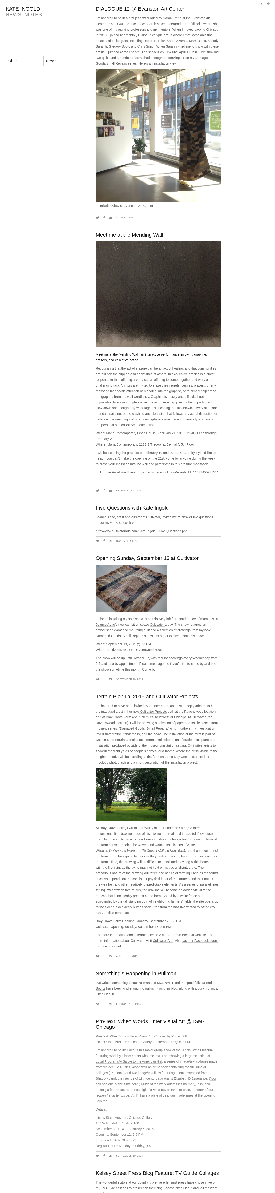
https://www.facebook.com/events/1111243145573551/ (178, 472)
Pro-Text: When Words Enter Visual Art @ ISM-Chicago (150, 1024)
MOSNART (165, 983)
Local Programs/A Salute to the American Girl (129, 1061)
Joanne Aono (105, 624)
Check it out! (105, 994)
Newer (51, 61)
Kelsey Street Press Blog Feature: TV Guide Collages (157, 1173)
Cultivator (153, 517)
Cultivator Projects (153, 711)
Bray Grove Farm (112, 828)
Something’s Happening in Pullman (136, 973)
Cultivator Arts (163, 940)
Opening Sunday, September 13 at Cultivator (147, 558)
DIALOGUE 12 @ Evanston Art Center (140, 9)
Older (12, 61)
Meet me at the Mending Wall (129, 235)
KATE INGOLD (23, 9)
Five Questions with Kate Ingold (132, 508)
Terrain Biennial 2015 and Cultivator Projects (147, 696)
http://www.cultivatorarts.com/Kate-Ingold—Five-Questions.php (142, 531)
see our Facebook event (200, 940)
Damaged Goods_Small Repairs (119, 636)
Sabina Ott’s (105, 740)
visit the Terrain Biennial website (182, 935)
